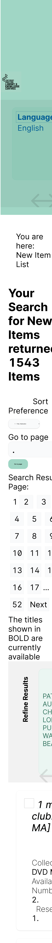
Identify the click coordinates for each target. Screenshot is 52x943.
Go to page (28, 437)
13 (17, 570)
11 (35, 553)
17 (35, 587)
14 (35, 570)
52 (17, 604)
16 (17, 587)
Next (38, 604)
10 (17, 553)
